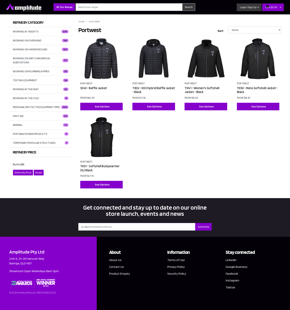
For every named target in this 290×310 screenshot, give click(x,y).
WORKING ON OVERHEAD (40, 40)
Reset (38, 172)
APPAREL (40, 125)
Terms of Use (176, 260)
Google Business (236, 267)
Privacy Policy (176, 267)
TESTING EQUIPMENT (40, 80)
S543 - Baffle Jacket (93, 88)
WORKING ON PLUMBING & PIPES (40, 71)
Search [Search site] (189, 7)
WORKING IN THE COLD (40, 98)
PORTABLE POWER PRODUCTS (40, 134)
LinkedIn (231, 260)
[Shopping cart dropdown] (280, 7)
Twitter (230, 287)
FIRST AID (40, 116)
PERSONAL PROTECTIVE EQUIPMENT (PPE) (40, 107)
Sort (221, 31)
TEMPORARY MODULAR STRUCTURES (40, 143)
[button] (249, 7)
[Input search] (129, 7)
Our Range (64, 7)
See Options (102, 106)
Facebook (232, 273)
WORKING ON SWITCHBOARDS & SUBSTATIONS (40, 60)
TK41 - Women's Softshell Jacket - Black (202, 90)
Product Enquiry (119, 273)
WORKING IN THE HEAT (40, 89)
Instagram (232, 280)
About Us (115, 260)
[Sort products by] (255, 29)
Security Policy (176, 273)
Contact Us (116, 267)
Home (81, 21)
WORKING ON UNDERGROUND (40, 49)
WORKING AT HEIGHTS (40, 31)
